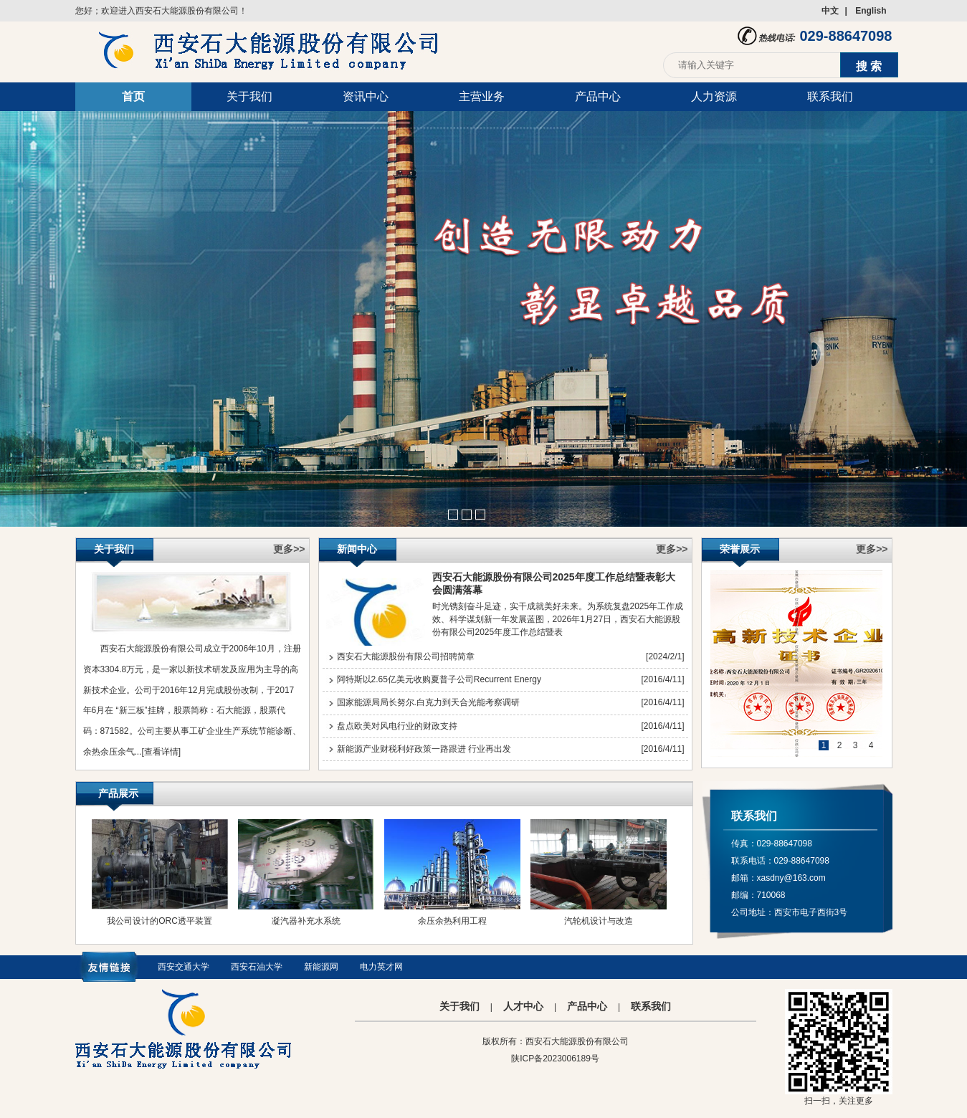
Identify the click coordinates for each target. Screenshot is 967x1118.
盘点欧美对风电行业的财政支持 (397, 726)
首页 (133, 96)
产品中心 (598, 96)
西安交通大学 (183, 967)
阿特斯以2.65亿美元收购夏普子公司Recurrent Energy (439, 679)
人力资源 (714, 96)
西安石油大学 (256, 967)
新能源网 (321, 967)
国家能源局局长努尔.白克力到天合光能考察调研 (428, 702)
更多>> (289, 549)
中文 (830, 11)
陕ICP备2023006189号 (555, 1059)
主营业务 (482, 96)
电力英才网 (381, 967)
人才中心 (523, 1006)
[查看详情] (161, 752)
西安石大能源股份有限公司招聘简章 (406, 656)
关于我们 (249, 96)
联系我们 (830, 96)
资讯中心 (366, 96)
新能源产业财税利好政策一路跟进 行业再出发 (424, 749)
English (870, 11)
